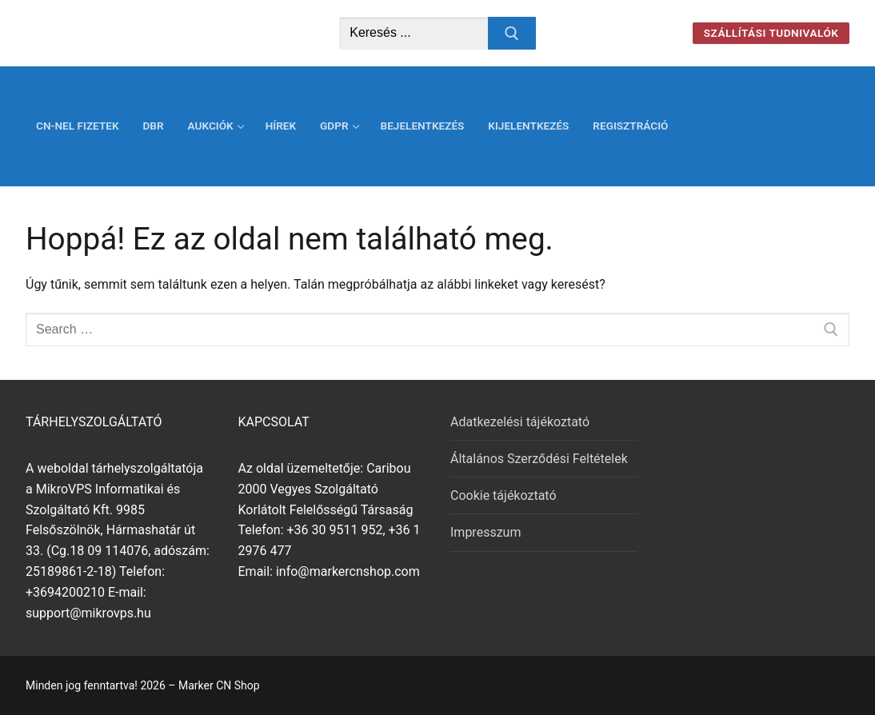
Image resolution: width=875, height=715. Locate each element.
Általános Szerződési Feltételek (539, 458)
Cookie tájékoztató (503, 495)
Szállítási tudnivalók (771, 32)
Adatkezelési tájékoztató (519, 421)
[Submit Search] (512, 33)
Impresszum (485, 532)
